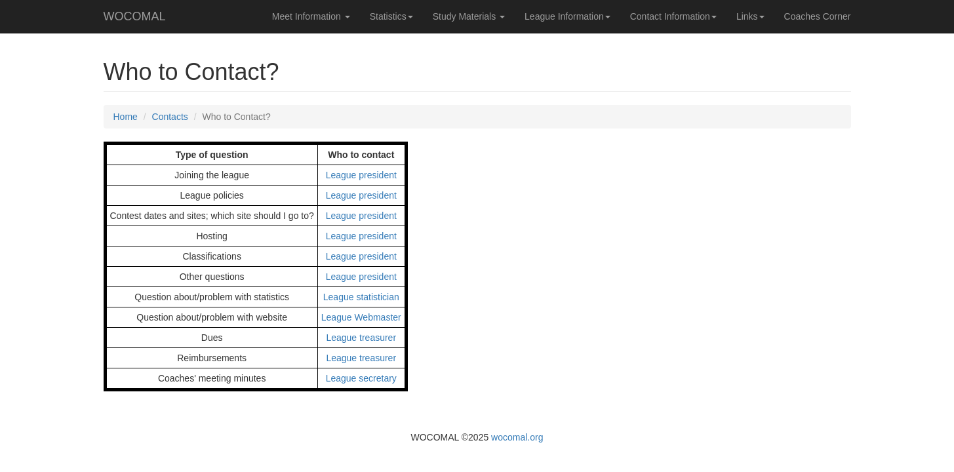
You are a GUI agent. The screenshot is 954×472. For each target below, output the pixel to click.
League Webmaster (361, 317)
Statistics (391, 16)
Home (125, 116)
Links (750, 16)
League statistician (361, 297)
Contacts (170, 116)
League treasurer (361, 337)
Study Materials (469, 16)
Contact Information (673, 16)
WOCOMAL (135, 16)
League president (361, 175)
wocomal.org (517, 437)
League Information (567, 16)
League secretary (361, 378)
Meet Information (311, 16)
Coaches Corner (817, 16)
